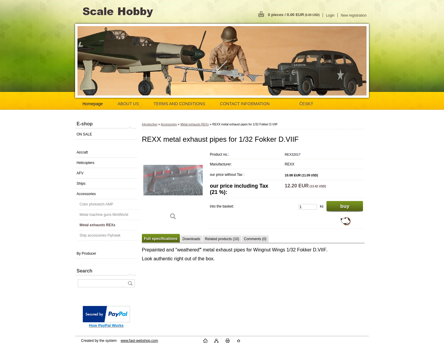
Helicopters (85, 163)
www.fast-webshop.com (139, 341)
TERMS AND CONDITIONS (179, 103)
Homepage (93, 103)
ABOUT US (128, 103)
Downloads (191, 239)
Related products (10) (222, 239)
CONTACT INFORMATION (244, 103)
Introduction (149, 124)
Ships (81, 183)
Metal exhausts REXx (97, 225)
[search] (130, 283)
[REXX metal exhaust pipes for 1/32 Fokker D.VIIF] (173, 186)
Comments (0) (255, 239)
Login (330, 15)
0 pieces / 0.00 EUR (294, 14)
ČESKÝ (306, 103)
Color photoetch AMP (96, 204)
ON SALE (84, 134)
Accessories (86, 194)
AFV (80, 173)
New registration (354, 15)
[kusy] (308, 207)
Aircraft (82, 152)
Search (84, 270)
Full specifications (160, 238)
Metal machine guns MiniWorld (104, 215)
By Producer (86, 253)
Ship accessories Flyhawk (100, 235)
